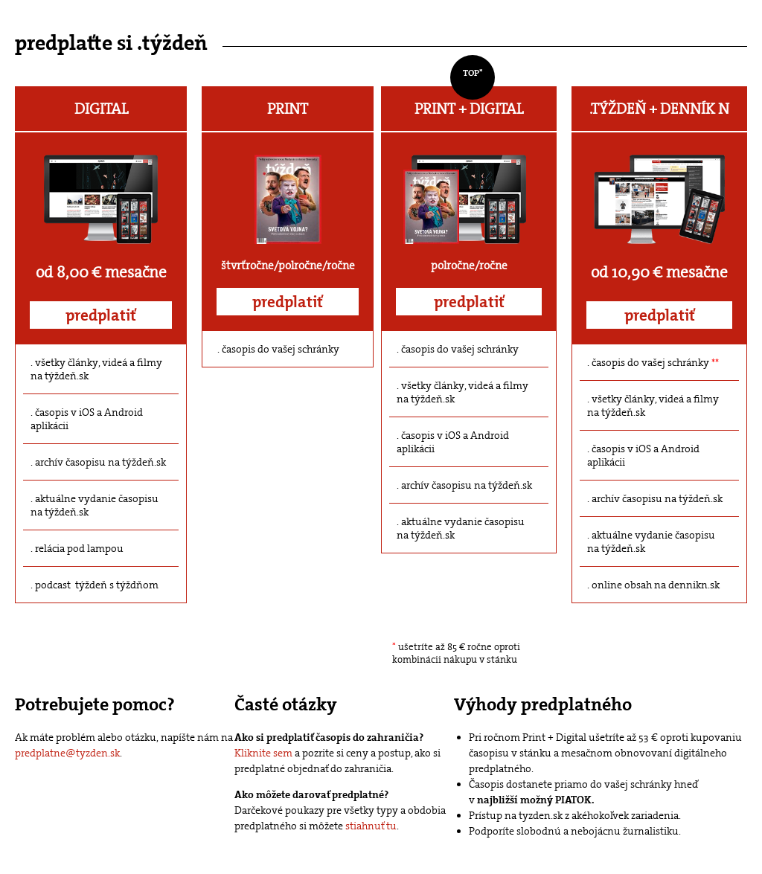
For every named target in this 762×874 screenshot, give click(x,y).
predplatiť (100, 315)
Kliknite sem (263, 752)
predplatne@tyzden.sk (67, 752)
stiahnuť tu (371, 825)
